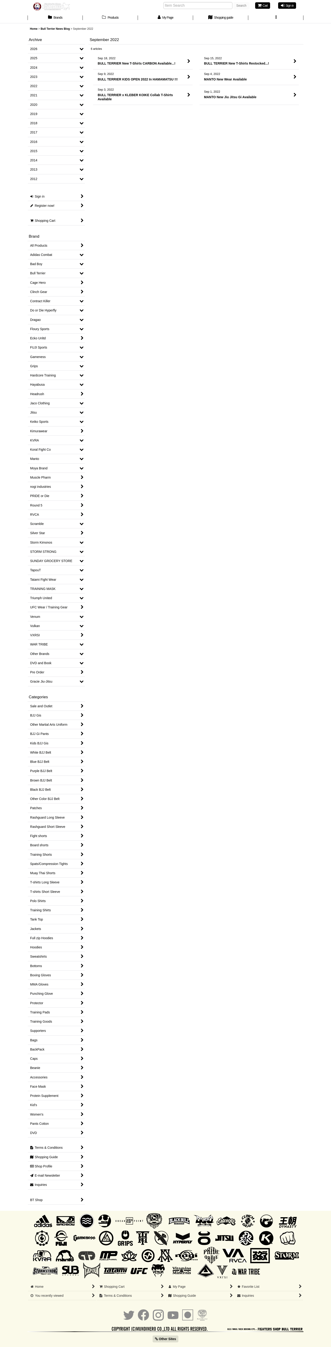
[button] (275, 18)
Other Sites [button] (165, 1339)
